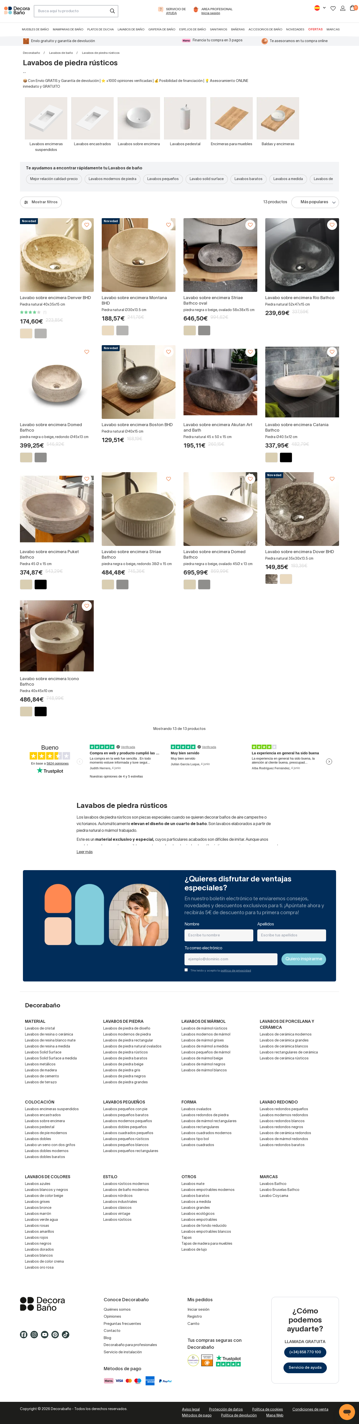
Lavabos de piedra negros (124, 1076)
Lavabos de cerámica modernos (286, 1034)
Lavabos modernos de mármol (205, 1034)
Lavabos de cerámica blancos (284, 1046)
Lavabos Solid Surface (43, 1052)
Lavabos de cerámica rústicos (284, 1058)
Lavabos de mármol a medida (204, 1046)
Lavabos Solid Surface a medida (51, 1058)
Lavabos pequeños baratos (126, 1115)
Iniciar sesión (198, 1309)
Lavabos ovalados (196, 1109)
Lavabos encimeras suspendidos (52, 1109)
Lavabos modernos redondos (284, 1115)
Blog (107, 1338)
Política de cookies (267, 1409)
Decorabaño (31, 53)
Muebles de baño (35, 29)
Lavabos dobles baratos (45, 1157)
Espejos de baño (192, 29)
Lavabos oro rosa (39, 1267)
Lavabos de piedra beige (123, 1064)
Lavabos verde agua (41, 1220)
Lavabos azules (37, 1184)
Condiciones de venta (310, 1409)
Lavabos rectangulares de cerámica (289, 1052)
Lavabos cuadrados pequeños (128, 1133)
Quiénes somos (117, 1309)
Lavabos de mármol (203, 1022)
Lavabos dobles (38, 1139)
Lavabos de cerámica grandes (284, 1040)
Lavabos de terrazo (41, 1082)
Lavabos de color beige (44, 1196)
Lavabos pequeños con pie (125, 1109)
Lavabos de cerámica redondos (285, 1133)
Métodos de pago (197, 1415)
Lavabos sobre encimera (45, 1121)
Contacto (112, 1331)
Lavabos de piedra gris (121, 1070)
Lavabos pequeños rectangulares (130, 1151)
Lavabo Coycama (274, 1196)
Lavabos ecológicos (198, 1214)
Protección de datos (226, 1409)
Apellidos (265, 924)
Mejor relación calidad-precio (54, 179)
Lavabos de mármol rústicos (204, 1028)
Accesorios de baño (265, 29)
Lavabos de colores (47, 1177)
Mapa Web (274, 1415)
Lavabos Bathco (273, 1184)
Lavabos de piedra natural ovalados (132, 1046)
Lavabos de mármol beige (202, 1058)
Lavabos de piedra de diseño (126, 1028)
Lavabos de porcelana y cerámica (287, 1025)
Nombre (191, 924)
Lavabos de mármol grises (202, 1040)
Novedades (295, 29)
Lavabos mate (192, 1184)
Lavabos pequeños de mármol (205, 1052)
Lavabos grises (37, 1202)
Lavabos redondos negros (281, 1127)
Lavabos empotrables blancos (206, 1231)
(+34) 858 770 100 (305, 1352)
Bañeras (238, 29)
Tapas (186, 1237)
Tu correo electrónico (203, 948)
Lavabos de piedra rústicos (125, 1052)
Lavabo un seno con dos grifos (50, 1145)
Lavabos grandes (195, 1208)
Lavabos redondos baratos (282, 1145)
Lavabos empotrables (199, 1220)
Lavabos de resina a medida (47, 1046)
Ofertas (315, 29)
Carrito (193, 1324)
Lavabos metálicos (40, 1064)
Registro (194, 1316)
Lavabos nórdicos (118, 1196)
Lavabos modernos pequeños (127, 1121)
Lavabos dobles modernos (47, 1151)
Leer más (85, 852)
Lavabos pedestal (39, 1127)
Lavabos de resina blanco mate (50, 1040)
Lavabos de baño (131, 29)
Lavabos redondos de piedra (205, 1115)
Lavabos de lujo (194, 1249)
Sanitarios (218, 29)
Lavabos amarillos (39, 1231)
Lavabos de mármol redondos (284, 1139)
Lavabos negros (38, 1243)
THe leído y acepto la (220, 970)
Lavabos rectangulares (200, 1127)
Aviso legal (191, 1409)
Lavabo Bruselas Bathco (279, 1190)
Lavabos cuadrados (197, 1145)
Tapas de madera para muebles (206, 1243)
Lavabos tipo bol (195, 1139)
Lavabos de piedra (123, 1022)
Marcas (333, 29)
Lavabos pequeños (163, 179)
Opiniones (112, 1316)
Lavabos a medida (288, 179)
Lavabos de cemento (42, 1076)
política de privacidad (236, 970)
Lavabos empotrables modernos (208, 1190)
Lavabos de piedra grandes (125, 1082)
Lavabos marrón (38, 1214)
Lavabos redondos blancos (282, 1121)
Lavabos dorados (39, 1249)
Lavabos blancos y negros (46, 1190)
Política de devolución (239, 1415)
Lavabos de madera (41, 1070)
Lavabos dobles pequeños (125, 1127)
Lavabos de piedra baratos (125, 1058)
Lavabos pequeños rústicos (126, 1139)
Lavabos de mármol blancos (204, 1070)
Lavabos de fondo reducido (204, 1226)
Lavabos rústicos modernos (126, 1184)
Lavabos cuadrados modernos (206, 1133)
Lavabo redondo (279, 1102)
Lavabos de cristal (40, 1028)
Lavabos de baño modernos (126, 1190)
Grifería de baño (161, 29)
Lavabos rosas (37, 1226)
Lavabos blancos (39, 1255)
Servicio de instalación (123, 1352)
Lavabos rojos (36, 1237)
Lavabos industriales (120, 1202)
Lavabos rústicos (117, 1220)
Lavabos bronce (38, 1208)
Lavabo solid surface (207, 179)
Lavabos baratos (249, 179)
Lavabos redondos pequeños (284, 1109)
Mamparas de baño (68, 29)
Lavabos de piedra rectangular (128, 1040)
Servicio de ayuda (305, 1367)
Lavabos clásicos (117, 1208)
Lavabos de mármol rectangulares (209, 1121)
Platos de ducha (100, 29)
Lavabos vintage (116, 1214)
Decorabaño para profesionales (130, 1345)
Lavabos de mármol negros (203, 1064)
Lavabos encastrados (43, 1115)
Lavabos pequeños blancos (126, 1145)
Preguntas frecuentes (122, 1324)
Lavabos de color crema (44, 1261)
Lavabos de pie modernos (46, 1133)
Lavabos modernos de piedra (112, 179)
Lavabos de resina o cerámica (49, 1034)
